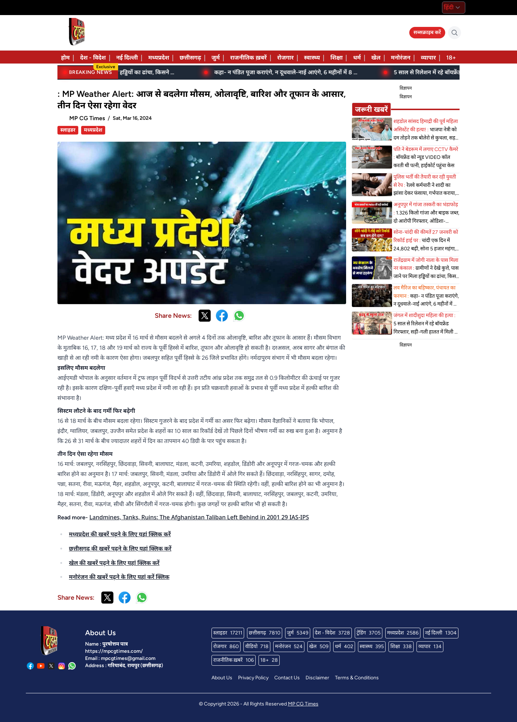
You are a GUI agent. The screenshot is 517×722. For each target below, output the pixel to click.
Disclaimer (317, 678)
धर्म (356, 57)
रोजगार (285, 57)
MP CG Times (303, 704)
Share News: (173, 316)
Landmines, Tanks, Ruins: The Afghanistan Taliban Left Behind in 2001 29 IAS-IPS (199, 517)
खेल (376, 57)
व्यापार (428, 57)
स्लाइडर (67, 130)
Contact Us (287, 678)
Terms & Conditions (357, 678)
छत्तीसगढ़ (190, 57)
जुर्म (215, 57)
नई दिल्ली (127, 57)
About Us (221, 678)
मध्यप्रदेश (158, 57)
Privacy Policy (253, 678)
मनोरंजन (400, 57)
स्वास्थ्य (312, 57)
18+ (451, 57)
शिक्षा (336, 57)
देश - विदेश (93, 57)
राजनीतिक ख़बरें (248, 57)
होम (65, 57)
